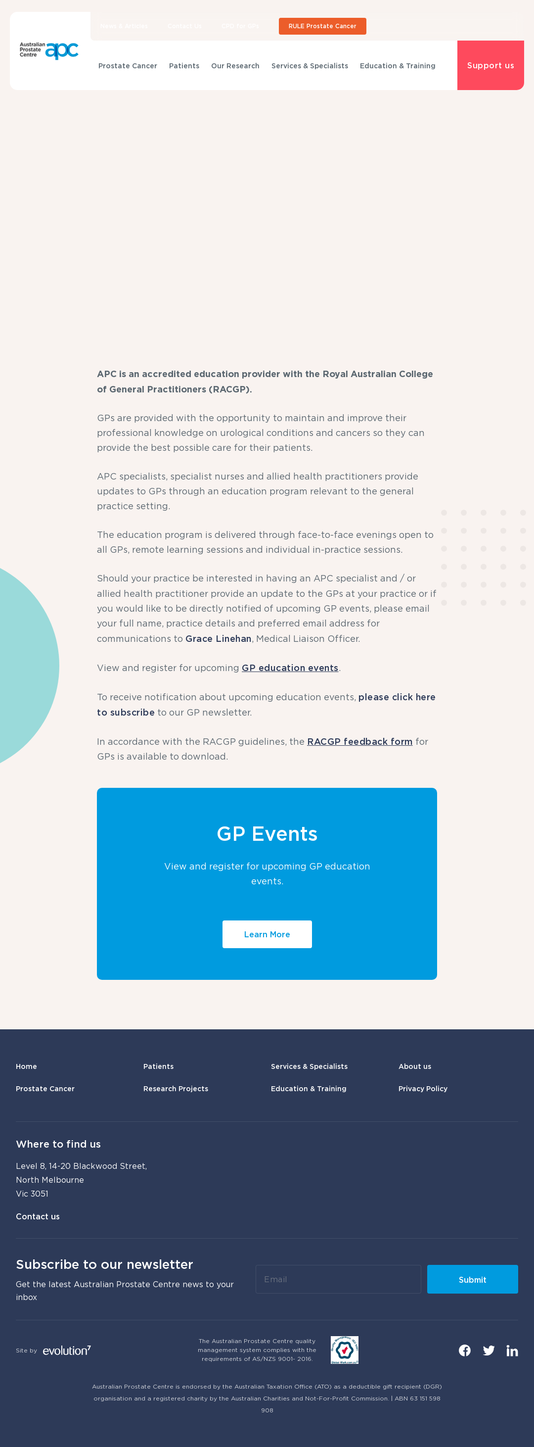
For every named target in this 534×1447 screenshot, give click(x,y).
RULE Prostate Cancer (322, 26)
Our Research (235, 65)
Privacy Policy (423, 1088)
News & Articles (124, 26)
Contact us (38, 1216)
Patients (184, 65)
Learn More (267, 934)
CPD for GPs (240, 26)
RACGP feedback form (360, 741)
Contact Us (185, 26)
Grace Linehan (218, 638)
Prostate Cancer (127, 65)
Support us (490, 65)
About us (415, 1066)
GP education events (290, 668)
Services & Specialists (309, 65)
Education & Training (398, 65)
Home (26, 1066)
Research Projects (175, 1088)
